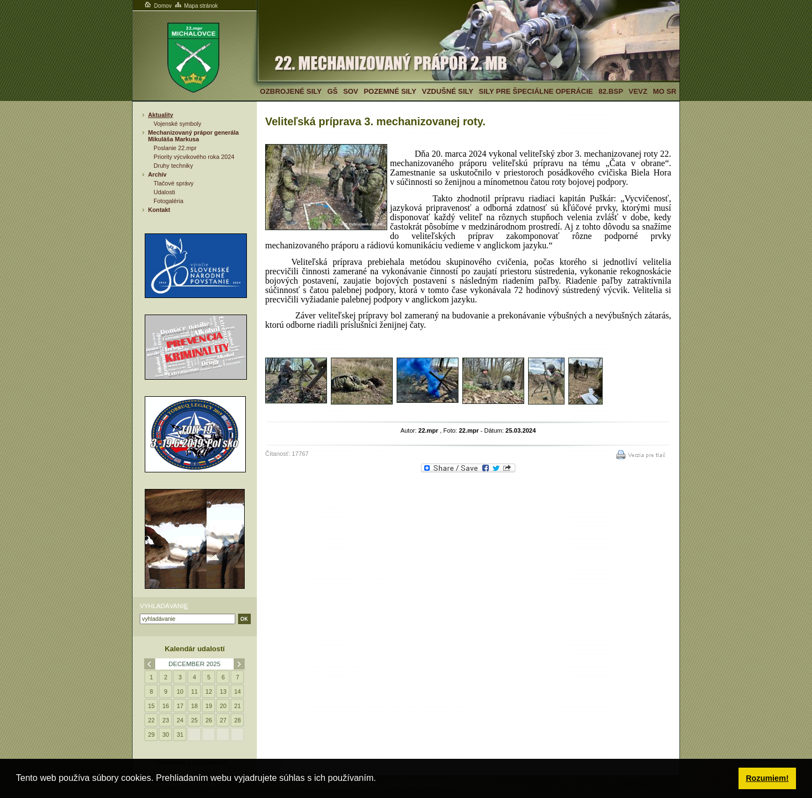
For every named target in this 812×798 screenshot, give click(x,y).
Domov (157, 6)
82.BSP (610, 91)
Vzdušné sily (447, 91)
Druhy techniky (173, 165)
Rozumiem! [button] (767, 778)
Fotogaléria (168, 201)
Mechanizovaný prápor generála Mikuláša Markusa (193, 135)
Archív (157, 174)
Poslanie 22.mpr (175, 148)
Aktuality (160, 114)
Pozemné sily (389, 91)
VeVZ (638, 91)
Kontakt (159, 209)
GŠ (332, 91)
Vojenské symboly (177, 123)
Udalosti (164, 192)
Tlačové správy (174, 183)
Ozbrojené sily (291, 91)
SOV (350, 91)
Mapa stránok (195, 6)
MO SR (664, 91)
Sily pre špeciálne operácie (536, 91)
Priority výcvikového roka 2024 (194, 156)
